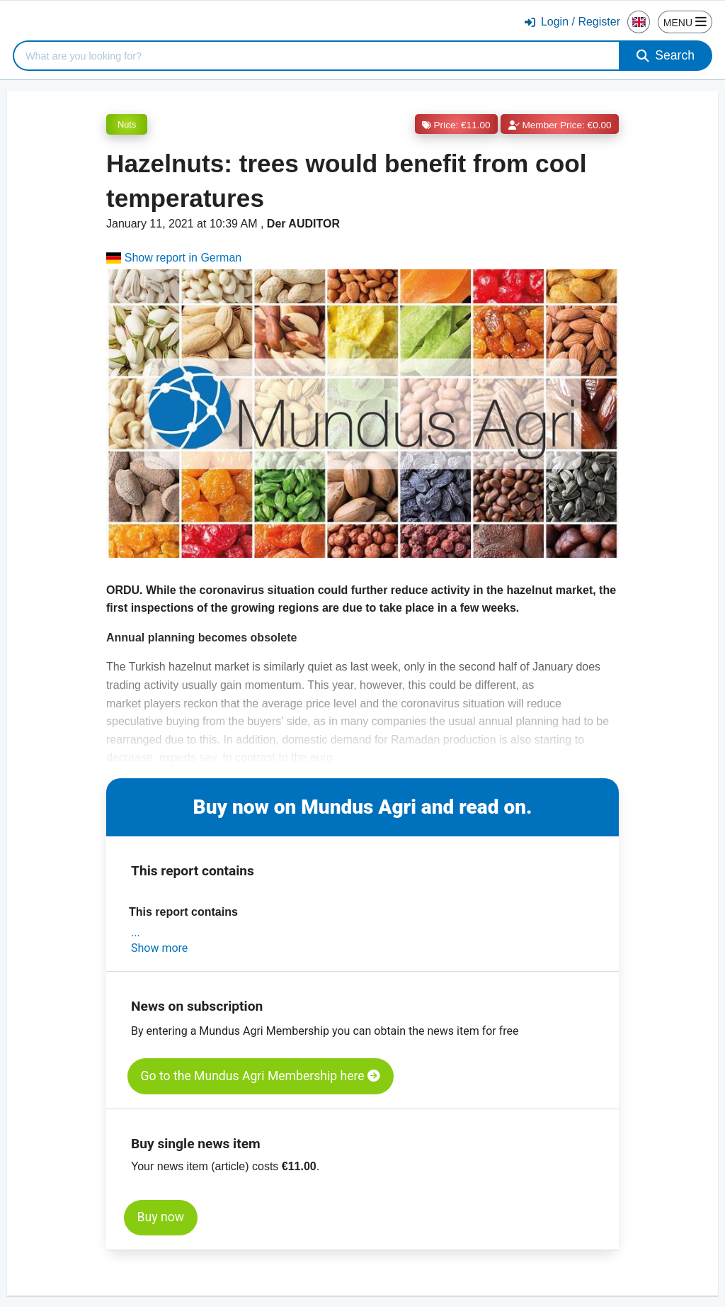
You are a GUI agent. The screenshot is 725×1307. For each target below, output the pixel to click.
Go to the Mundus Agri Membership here (260, 1076)
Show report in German (173, 258)
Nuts (127, 124)
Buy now (160, 1217)
